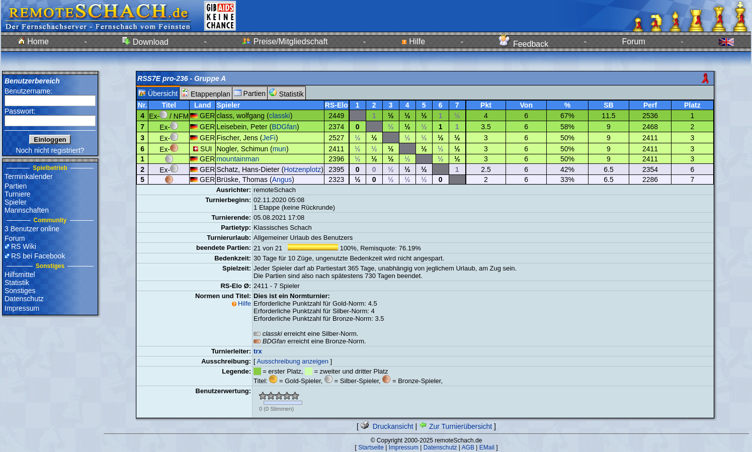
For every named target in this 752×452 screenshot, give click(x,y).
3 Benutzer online (32, 229)
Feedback (523, 44)
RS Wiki (23, 246)
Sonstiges (20, 291)
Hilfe (413, 41)
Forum (633, 41)
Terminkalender (29, 176)
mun (279, 149)
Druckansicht (387, 426)
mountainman (237, 159)
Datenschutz (24, 299)
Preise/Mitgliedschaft (284, 41)
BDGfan (284, 127)
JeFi (268, 138)
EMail (486, 447)
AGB (468, 447)
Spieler (16, 202)
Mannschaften (27, 210)
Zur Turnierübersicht (455, 426)
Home (33, 41)
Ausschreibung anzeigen (292, 361)
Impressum (22, 308)
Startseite (371, 447)
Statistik (17, 283)
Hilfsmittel (20, 274)
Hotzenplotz (302, 169)
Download (145, 42)
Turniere (18, 194)
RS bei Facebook (38, 256)
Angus (282, 179)
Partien (16, 186)
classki (279, 116)
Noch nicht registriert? (50, 150)
